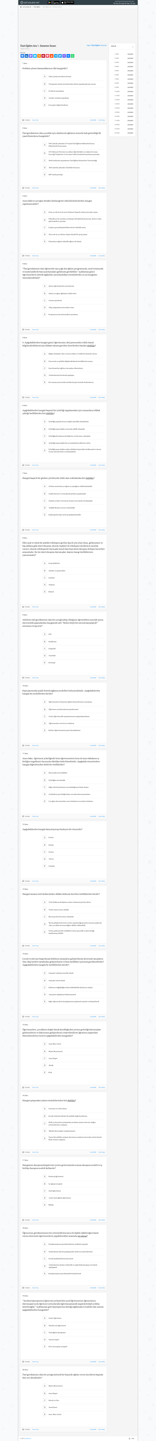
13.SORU (124, 104)
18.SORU (124, 125)
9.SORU (124, 87)
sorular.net (28, 1438)
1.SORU (124, 54)
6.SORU (124, 75)
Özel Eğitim (37, 7)
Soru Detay (101, 120)
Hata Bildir (93, 120)
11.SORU (124, 96)
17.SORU (124, 121)
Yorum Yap (35, 120)
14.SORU (124, 108)
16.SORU (124, 116)
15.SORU (124, 112)
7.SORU (124, 79)
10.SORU (124, 91)
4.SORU (124, 67)
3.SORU (124, 62)
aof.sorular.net (25, 7)
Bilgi (131, 1438)
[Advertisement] (78, 24)
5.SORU (124, 71)
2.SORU (124, 58)
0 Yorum (26, 120)
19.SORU (124, 129)
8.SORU (124, 83)
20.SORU (124, 133)
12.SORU (124, 100)
